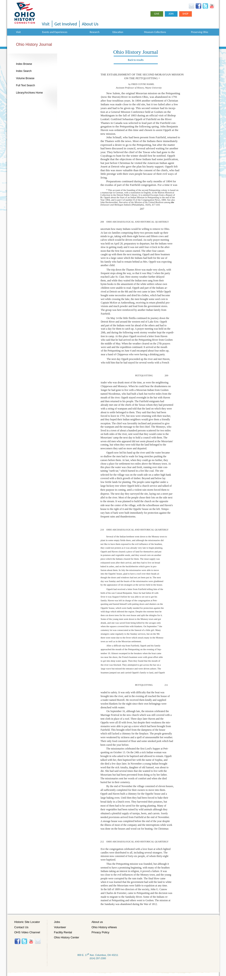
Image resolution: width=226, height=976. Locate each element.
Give (156, 13)
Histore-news (38, 941)
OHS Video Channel (27, 932)
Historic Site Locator (27, 922)
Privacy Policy (100, 932)
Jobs (57, 922)
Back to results (136, 59)
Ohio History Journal (34, 44)
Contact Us (21, 927)
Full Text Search (25, 85)
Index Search (24, 71)
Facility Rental (63, 932)
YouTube (212, 6)
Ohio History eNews (104, 927)
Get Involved (66, 24)
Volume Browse (25, 78)
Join (171, 13)
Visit (46, 24)
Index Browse (24, 63)
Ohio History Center (66, 937)
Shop (185, 13)
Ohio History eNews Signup (191, 6)
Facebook (199, 6)
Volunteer (60, 927)
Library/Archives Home (29, 92)
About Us (90, 24)
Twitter (205, 6)
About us (97, 922)
